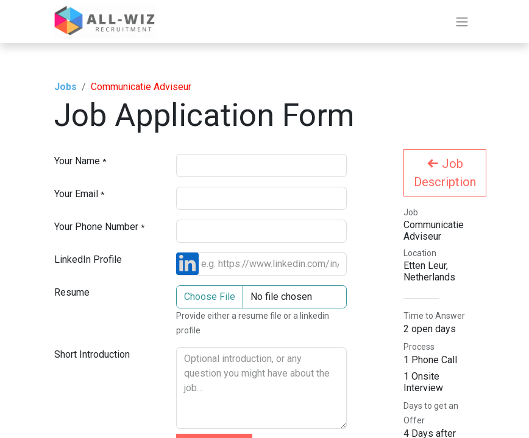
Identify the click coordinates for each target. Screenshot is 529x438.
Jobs (65, 86)
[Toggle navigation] (462, 22)
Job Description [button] (445, 172)
